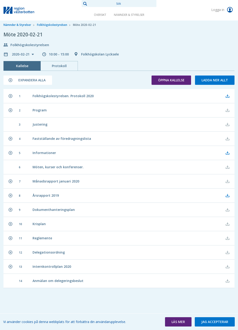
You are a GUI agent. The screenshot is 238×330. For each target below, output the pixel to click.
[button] (27, 80)
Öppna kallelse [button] (171, 80)
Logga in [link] (223, 9)
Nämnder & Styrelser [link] (129, 15)
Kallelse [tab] (22, 66)
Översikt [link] (100, 15)
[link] (26, 10)
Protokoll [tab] (59, 66)
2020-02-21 (21, 54)
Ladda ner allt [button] (215, 80)
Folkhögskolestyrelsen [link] (52, 25)
